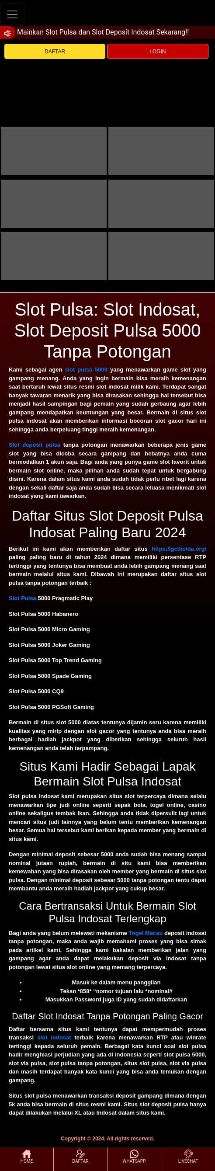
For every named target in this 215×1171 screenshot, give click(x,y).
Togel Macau (146, 933)
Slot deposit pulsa (34, 444)
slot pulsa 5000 (86, 369)
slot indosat (54, 1037)
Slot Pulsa (22, 598)
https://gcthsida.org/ (179, 549)
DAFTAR (55, 52)
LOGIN (157, 52)
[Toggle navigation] (12, 14)
